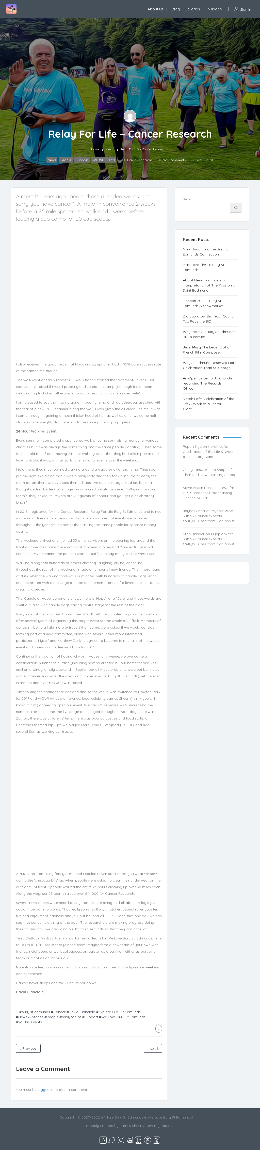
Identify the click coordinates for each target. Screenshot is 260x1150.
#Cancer (58, 1012)
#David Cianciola (81, 1012)
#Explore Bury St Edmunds (118, 1012)
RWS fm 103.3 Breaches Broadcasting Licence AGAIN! (208, 492)
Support (82, 160)
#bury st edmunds (34, 1012)
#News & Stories (29, 1017)
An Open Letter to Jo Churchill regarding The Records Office (208, 383)
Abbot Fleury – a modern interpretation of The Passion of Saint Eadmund (209, 285)
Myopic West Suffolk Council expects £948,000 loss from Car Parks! (208, 515)
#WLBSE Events (29, 1022)
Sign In (245, 9)
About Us (156, 9)
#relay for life (70, 1017)
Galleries (192, 9)
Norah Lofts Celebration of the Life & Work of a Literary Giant (208, 403)
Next (153, 1048)
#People (51, 1017)
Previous (28, 1048)
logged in (45, 1089)
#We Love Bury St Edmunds (122, 1017)
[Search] (235, 208)
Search (188, 199)
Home (95, 149)
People (65, 160)
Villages (215, 9)
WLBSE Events (104, 160)
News (109, 149)
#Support (90, 1017)
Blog (176, 9)
